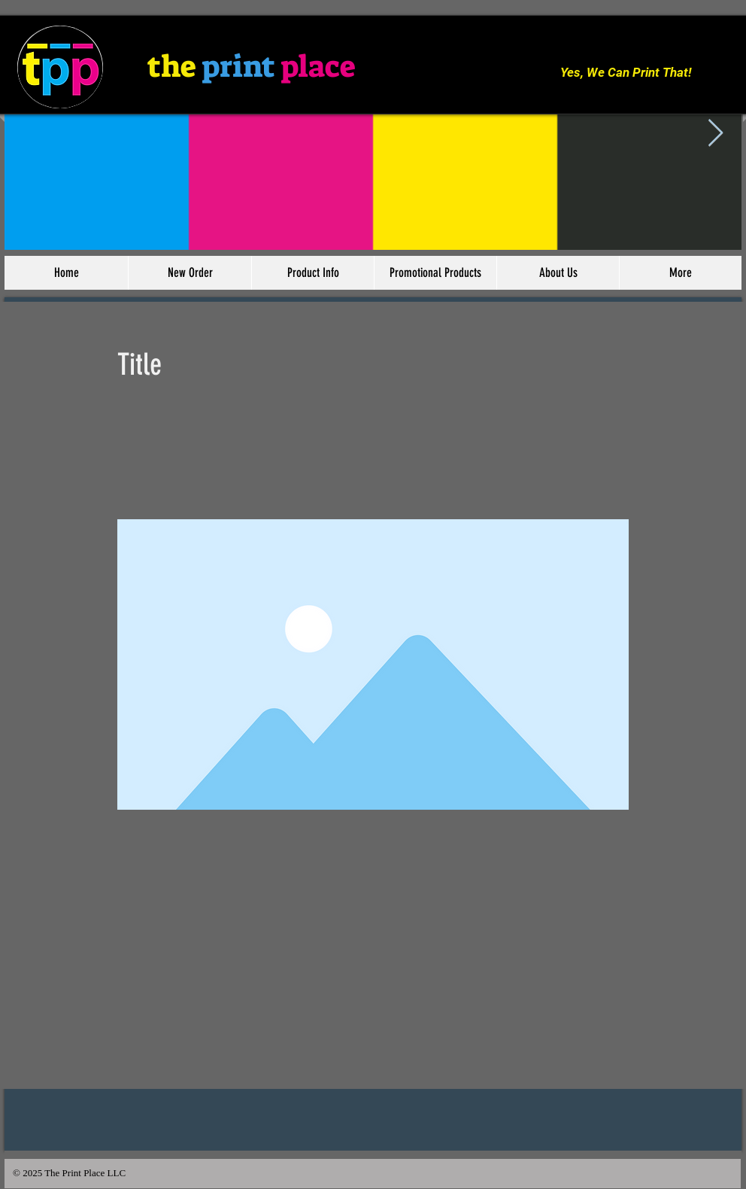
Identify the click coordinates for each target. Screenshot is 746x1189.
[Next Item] (715, 133)
